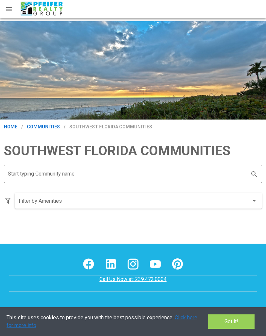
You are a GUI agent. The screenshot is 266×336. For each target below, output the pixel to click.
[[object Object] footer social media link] (88, 264)
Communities (43, 126)
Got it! (231, 321)
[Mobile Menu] (9, 9)
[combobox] (138, 201)
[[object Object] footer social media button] (89, 264)
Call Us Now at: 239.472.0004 (133, 279)
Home (10, 126)
